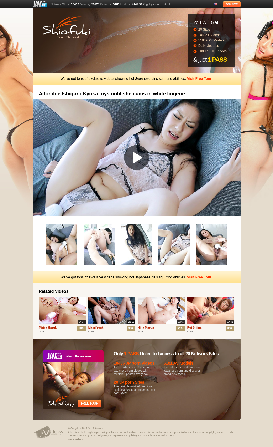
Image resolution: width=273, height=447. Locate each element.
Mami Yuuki (96, 327)
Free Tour (89, 403)
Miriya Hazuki (48, 327)
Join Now (232, 4)
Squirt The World (69, 37)
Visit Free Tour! (199, 79)
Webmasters (75, 439)
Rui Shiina (194, 327)
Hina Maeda (146, 327)
